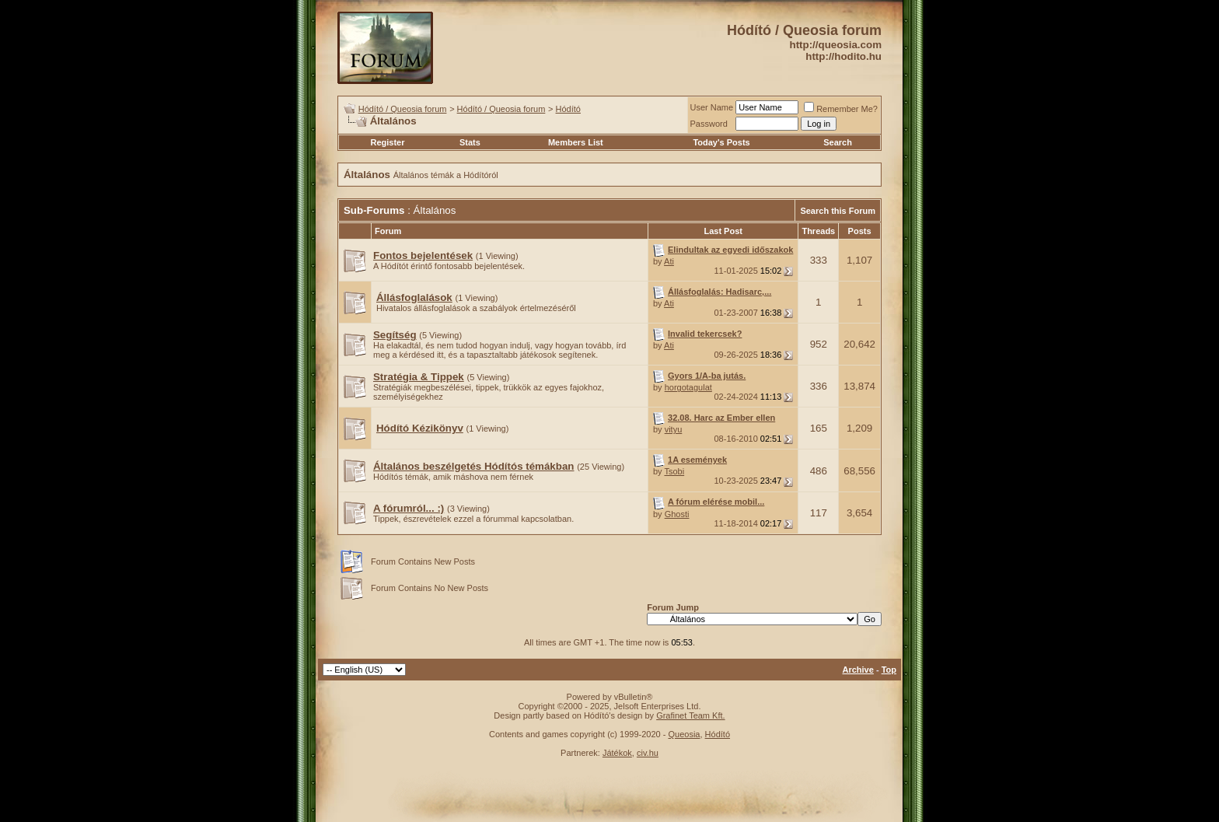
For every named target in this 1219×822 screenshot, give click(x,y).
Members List (575, 142)
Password (709, 123)
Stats (469, 142)
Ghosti (677, 514)
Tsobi (674, 471)
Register (387, 142)
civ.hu (647, 752)
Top (889, 669)
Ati (669, 261)
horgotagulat (688, 387)
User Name (712, 107)
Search (837, 142)
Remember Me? (841, 109)
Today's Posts (721, 142)
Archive (858, 669)
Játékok (617, 752)
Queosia (684, 734)
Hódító (568, 109)
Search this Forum (837, 210)
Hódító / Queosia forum (402, 109)
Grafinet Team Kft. (690, 715)
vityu (674, 429)
